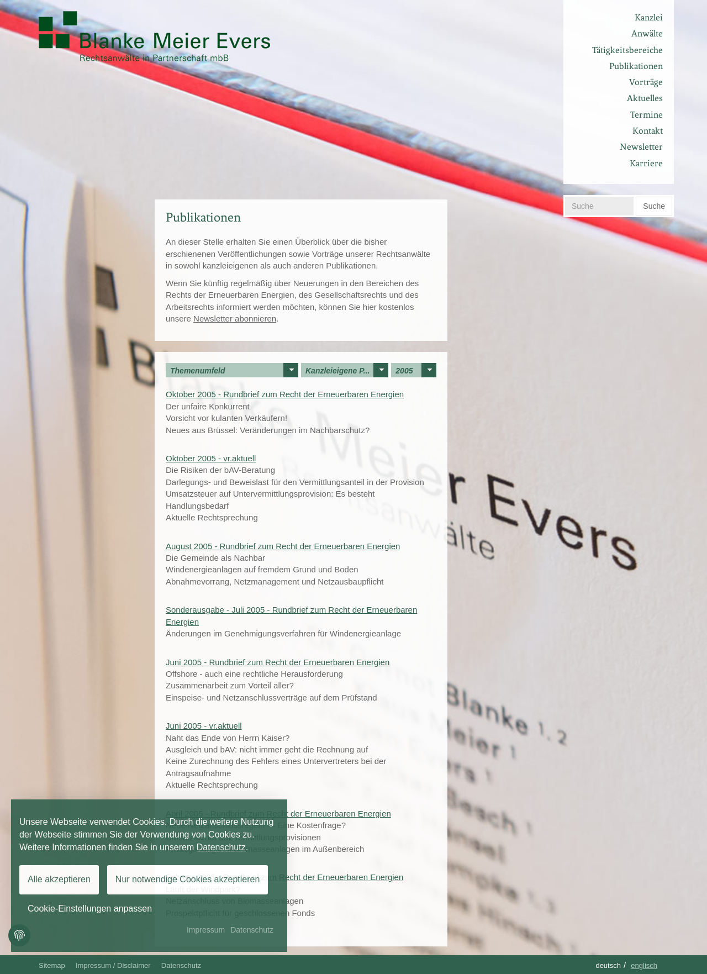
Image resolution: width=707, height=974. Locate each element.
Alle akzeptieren (59, 879)
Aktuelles (645, 98)
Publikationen (636, 66)
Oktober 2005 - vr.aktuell (211, 458)
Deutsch (608, 965)
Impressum (206, 929)
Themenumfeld (234, 370)
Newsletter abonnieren (234, 318)
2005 (415, 370)
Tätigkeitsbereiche (627, 50)
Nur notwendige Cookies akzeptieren (187, 879)
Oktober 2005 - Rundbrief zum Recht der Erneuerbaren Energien (285, 394)
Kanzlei (649, 17)
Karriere (646, 163)
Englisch (644, 965)
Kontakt (647, 130)
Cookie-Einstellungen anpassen (90, 908)
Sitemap (52, 965)
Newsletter (641, 146)
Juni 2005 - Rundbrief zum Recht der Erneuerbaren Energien (277, 662)
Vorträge (646, 82)
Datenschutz (181, 965)
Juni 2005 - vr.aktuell (204, 725)
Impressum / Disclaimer (113, 965)
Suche (654, 206)
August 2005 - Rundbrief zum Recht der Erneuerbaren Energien (283, 546)
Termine (646, 114)
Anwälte (647, 33)
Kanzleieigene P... (346, 370)
